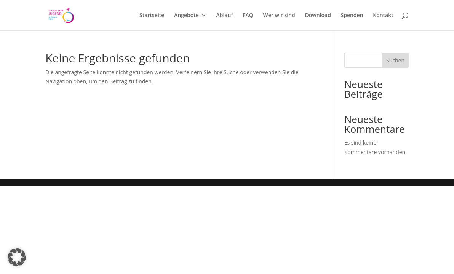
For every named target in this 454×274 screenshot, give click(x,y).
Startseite (151, 16)
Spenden (352, 16)
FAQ (248, 16)
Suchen (395, 60)
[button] (17, 257)
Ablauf (224, 16)
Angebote (186, 16)
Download (318, 16)
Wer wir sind (279, 16)
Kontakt (383, 16)
